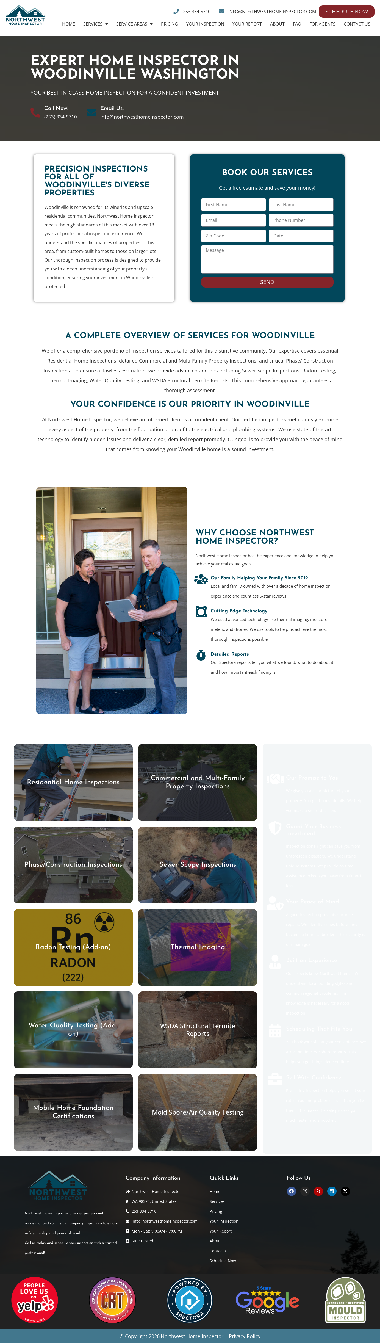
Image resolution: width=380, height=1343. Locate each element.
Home (68, 24)
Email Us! (112, 108)
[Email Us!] (91, 112)
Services (95, 24)
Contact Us (357, 24)
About (277, 24)
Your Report (247, 24)
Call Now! (56, 108)
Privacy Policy (244, 1336)
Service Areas (134, 24)
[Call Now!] (35, 112)
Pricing (169, 24)
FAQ (297, 24)
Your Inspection (205, 24)
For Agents (322, 24)
